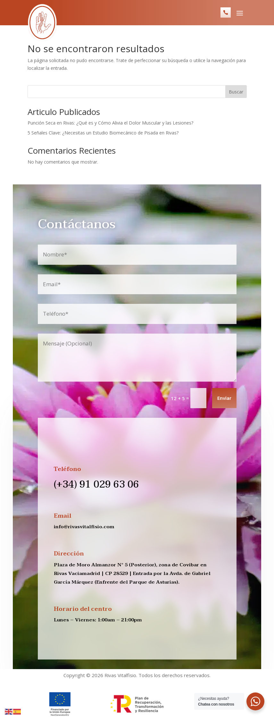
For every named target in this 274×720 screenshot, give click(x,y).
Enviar (224, 398)
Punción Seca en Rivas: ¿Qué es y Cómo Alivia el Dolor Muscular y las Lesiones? (111, 123)
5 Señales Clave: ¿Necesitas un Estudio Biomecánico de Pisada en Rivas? (104, 133)
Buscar (236, 92)
